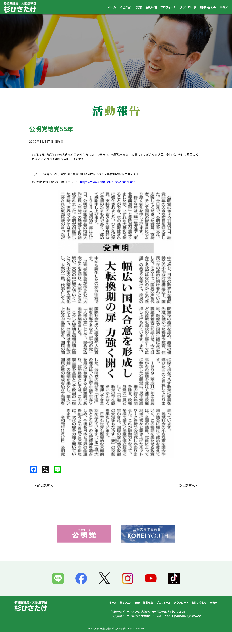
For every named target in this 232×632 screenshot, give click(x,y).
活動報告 (151, 7)
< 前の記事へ (43, 485)
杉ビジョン (126, 7)
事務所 (224, 7)
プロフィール (168, 7)
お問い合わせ (207, 7)
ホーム (112, 7)
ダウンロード (188, 7)
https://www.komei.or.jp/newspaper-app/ (108, 181)
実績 (139, 7)
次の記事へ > (188, 485)
